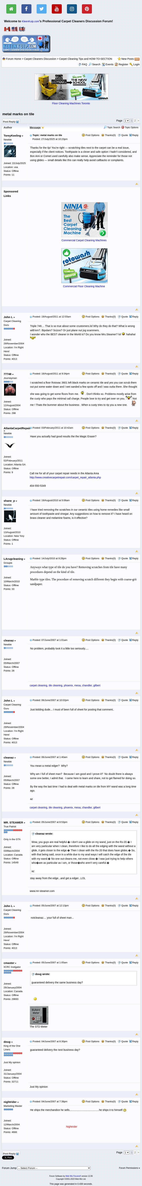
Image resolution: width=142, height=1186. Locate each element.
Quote (124, 135)
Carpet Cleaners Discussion (40, 58)
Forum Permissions (129, 1168)
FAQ (84, 64)
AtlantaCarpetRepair (17, 429)
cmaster (10, 962)
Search (94, 64)
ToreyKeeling (13, 135)
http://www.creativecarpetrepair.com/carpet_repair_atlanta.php (65, 477)
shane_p (10, 500)
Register (123, 64)
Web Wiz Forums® (73, 1176)
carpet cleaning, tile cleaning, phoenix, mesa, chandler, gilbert (65, 685)
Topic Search (112, 127)
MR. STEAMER (14, 822)
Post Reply (10, 121)
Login (136, 64)
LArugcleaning (14, 558)
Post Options (90, 135)
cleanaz (10, 640)
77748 (8, 374)
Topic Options (129, 127)
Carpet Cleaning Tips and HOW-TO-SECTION (85, 58)
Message (35, 127)
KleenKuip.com (30, 21)
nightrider (11, 1101)
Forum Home (13, 58)
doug (8, 1041)
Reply (135, 135)
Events (108, 64)
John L (9, 317)
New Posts (127, 58)
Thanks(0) (108, 135)
